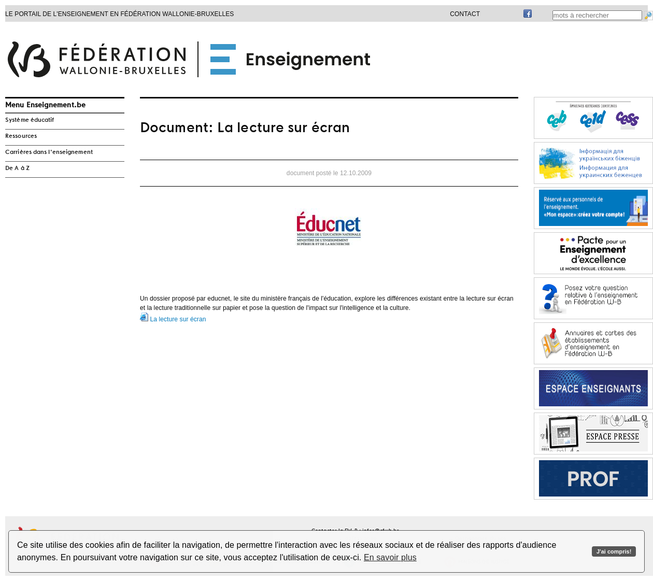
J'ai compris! (614, 551)
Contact (465, 14)
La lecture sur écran (173, 319)
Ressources (21, 136)
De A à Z (17, 168)
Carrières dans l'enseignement (49, 152)
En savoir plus (390, 557)
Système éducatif (29, 120)
